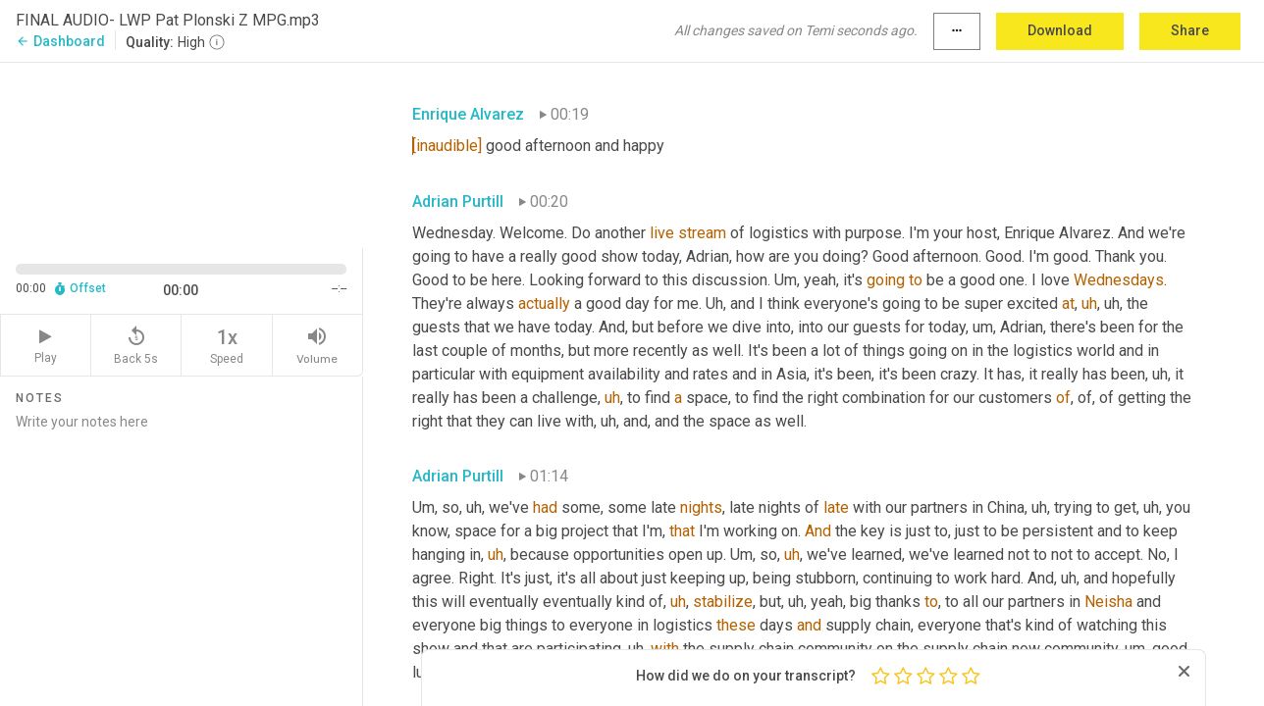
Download (1059, 30)
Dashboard (60, 41)
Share (1190, 30)
